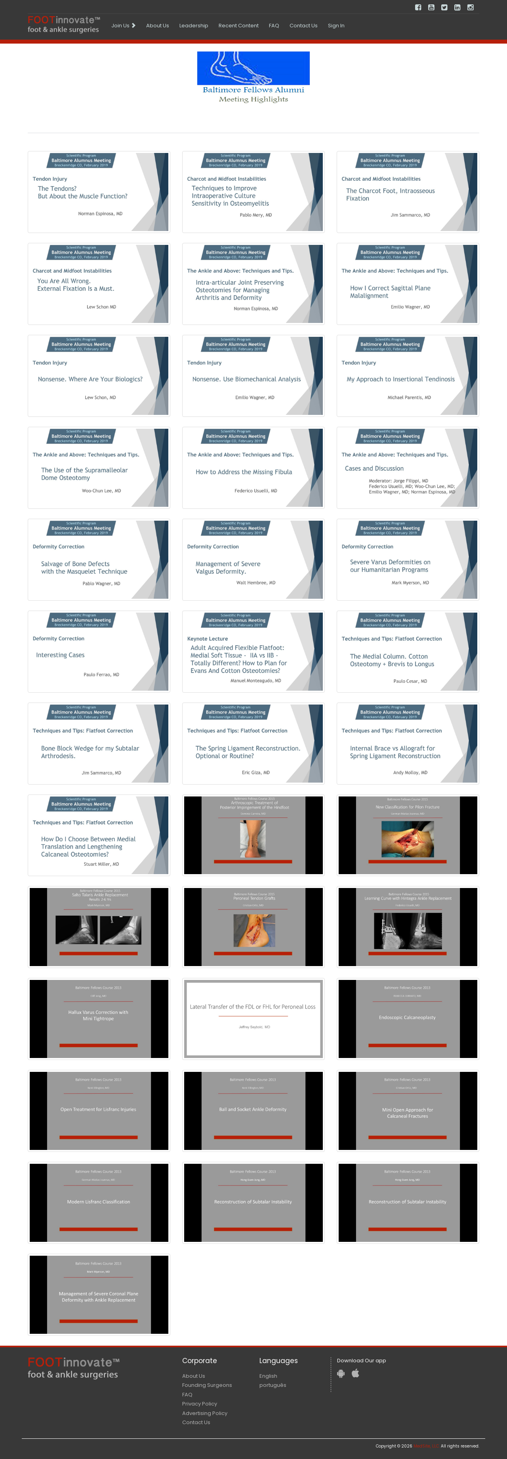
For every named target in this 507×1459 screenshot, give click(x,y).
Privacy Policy (199, 1403)
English (268, 1376)
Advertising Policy (204, 1413)
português (272, 1385)
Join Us (123, 25)
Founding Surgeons (207, 1385)
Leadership (193, 25)
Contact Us (304, 25)
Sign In (336, 25)
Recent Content (239, 25)
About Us (157, 25)
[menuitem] (123, 26)
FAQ (274, 25)
